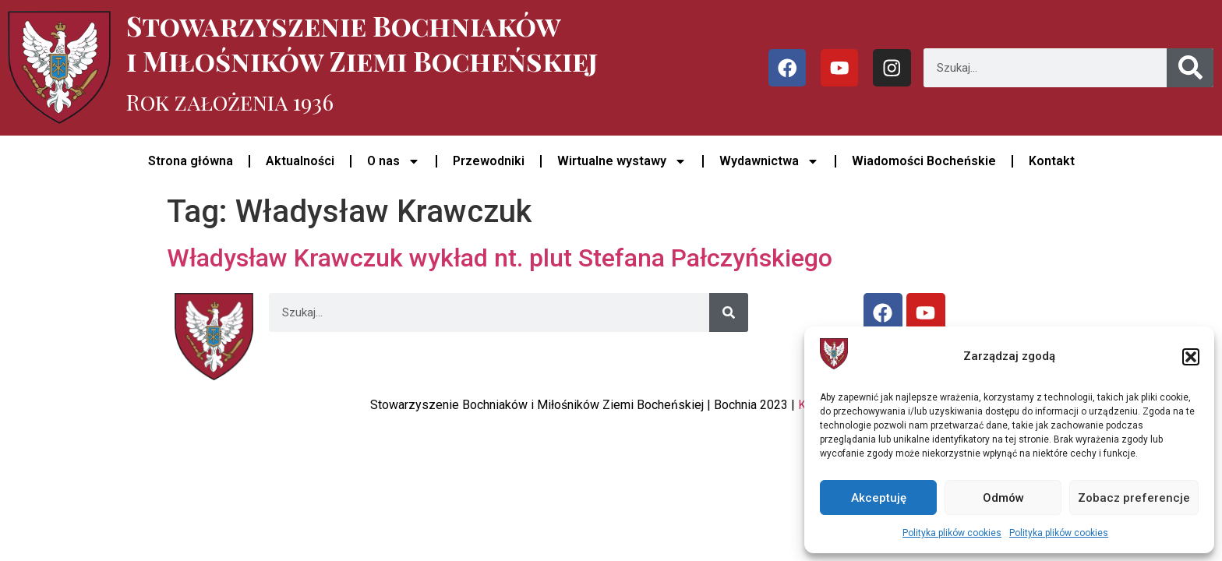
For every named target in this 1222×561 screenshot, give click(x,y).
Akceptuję (878, 498)
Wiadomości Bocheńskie (924, 160)
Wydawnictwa (769, 161)
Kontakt (1052, 160)
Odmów (1003, 498)
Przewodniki (488, 160)
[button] (1191, 357)
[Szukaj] (1190, 67)
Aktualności (300, 160)
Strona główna (190, 160)
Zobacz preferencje (1134, 498)
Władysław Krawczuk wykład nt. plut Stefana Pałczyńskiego (499, 258)
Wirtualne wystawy (622, 161)
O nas (393, 161)
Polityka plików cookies (951, 532)
